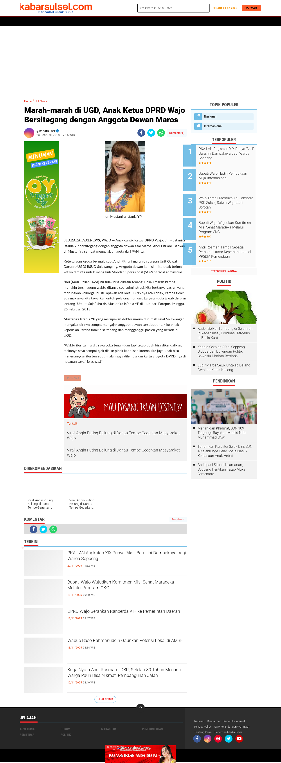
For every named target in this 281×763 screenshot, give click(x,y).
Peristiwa (87, 21)
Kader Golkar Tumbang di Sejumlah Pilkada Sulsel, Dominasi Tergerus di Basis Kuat (225, 321)
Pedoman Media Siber (231, 733)
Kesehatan (126, 21)
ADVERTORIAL (148, 21)
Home (26, 21)
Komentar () (176, 132)
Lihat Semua (105, 699)
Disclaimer (215, 721)
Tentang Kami (203, 733)
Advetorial (28, 729)
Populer (250, 8)
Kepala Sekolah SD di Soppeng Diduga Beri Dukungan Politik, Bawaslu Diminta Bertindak (221, 339)
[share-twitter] (151, 133)
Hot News (44, 101)
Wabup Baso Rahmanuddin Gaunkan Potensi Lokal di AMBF (122, 645)
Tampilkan (178, 519)
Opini (166, 21)
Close (111, 747)
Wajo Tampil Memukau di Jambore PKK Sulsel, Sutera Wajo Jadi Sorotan (227, 198)
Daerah (55, 21)
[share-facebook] (141, 133)
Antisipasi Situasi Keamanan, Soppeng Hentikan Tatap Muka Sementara (221, 457)
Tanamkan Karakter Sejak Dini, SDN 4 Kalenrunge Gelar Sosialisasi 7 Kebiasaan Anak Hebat (225, 439)
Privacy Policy (203, 727)
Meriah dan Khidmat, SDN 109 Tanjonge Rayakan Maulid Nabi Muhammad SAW (222, 421)
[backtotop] (140, 708)
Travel (180, 21)
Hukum (70, 21)
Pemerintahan (152, 729)
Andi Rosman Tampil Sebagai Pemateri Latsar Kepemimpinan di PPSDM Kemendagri (229, 242)
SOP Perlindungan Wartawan (236, 727)
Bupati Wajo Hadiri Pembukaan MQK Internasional (220, 175)
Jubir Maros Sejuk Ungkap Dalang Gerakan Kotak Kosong (224, 355)
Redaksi (199, 721)
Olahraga (107, 21)
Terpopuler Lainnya (224, 259)
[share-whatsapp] (161, 133)
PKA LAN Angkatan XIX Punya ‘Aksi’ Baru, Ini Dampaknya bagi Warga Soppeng (121, 558)
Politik (40, 21)
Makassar (108, 729)
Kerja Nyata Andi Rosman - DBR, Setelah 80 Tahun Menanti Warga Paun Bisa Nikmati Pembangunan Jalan (120, 678)
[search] (173, 8)
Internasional (213, 126)
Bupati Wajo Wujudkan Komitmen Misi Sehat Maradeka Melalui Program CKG (122, 587)
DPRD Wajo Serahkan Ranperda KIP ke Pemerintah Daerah (115, 616)
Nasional (210, 116)
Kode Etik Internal (237, 721)
